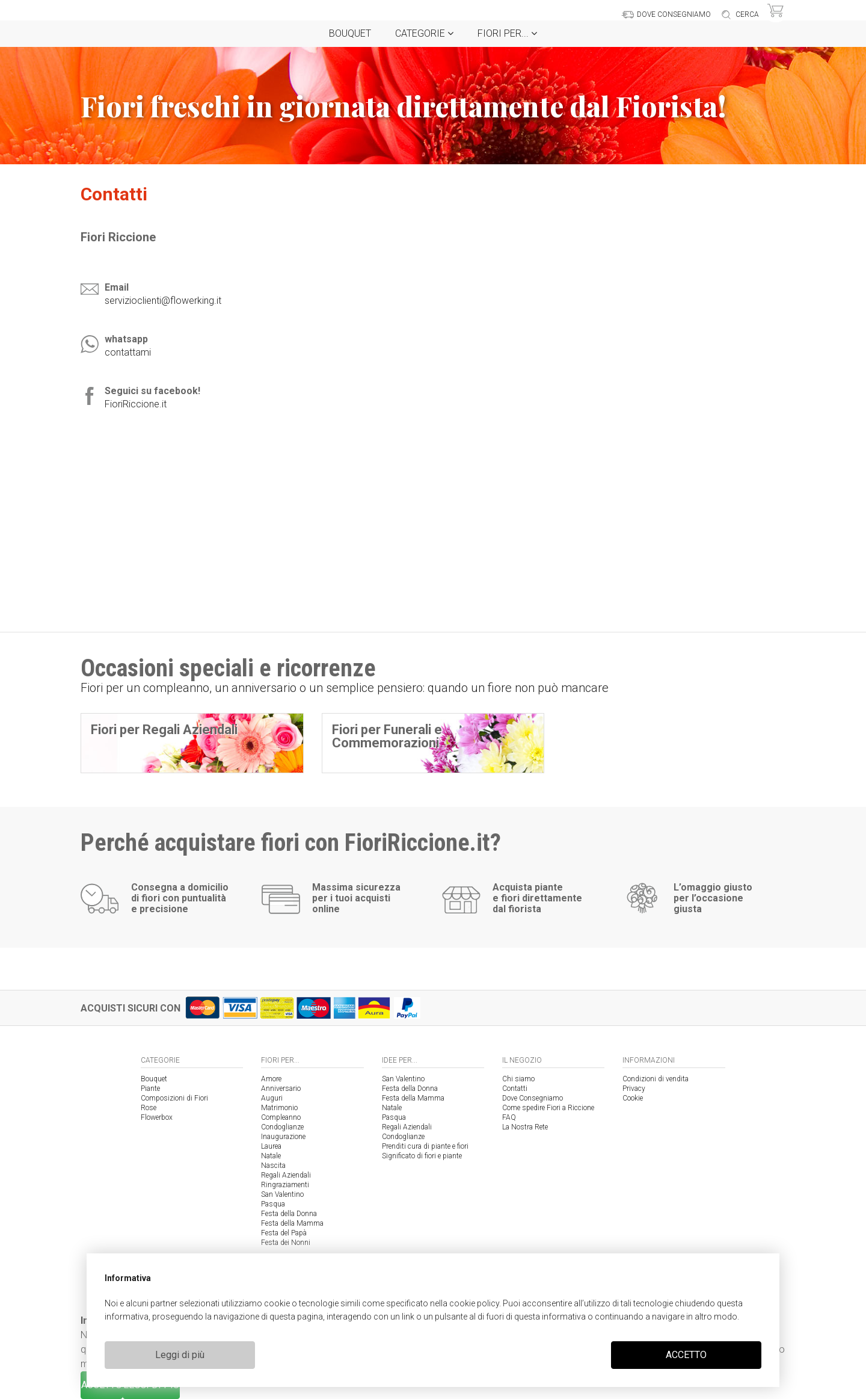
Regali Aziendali (286, 1175)
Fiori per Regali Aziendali (164, 729)
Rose (148, 1108)
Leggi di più (179, 1354)
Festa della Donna (289, 1213)
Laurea (271, 1146)
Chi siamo (518, 1079)
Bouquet (350, 33)
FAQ (509, 1117)
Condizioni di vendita (655, 1079)
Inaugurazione (283, 1136)
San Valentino (282, 1194)
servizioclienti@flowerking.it (163, 300)
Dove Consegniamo (532, 1098)
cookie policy (474, 1303)
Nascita (273, 1165)
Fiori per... (507, 33)
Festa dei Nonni (285, 1242)
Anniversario (281, 1088)
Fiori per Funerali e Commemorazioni (387, 736)
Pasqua (273, 1204)
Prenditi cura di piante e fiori (425, 1146)
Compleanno (281, 1117)
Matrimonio (279, 1108)
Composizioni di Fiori (174, 1098)
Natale (271, 1156)
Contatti (514, 1088)
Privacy (633, 1088)
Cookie (632, 1098)
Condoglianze (282, 1127)
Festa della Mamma (292, 1223)
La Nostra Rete (525, 1127)
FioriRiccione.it (136, 404)
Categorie (424, 33)
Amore (271, 1079)
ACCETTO (686, 1354)
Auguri (272, 1098)
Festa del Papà (284, 1233)
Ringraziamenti (285, 1185)
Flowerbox (157, 1117)
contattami (128, 352)
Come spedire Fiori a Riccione (548, 1108)
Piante (150, 1088)
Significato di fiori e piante (422, 1156)
